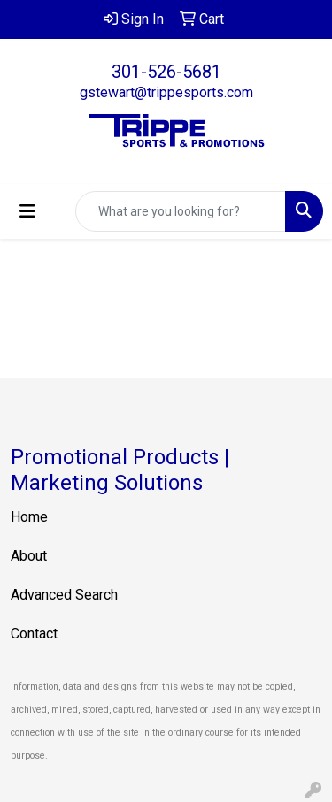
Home (29, 516)
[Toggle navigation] (27, 211)
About (29, 555)
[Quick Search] (180, 211)
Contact (34, 633)
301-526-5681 (166, 71)
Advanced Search (64, 594)
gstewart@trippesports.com (166, 92)
